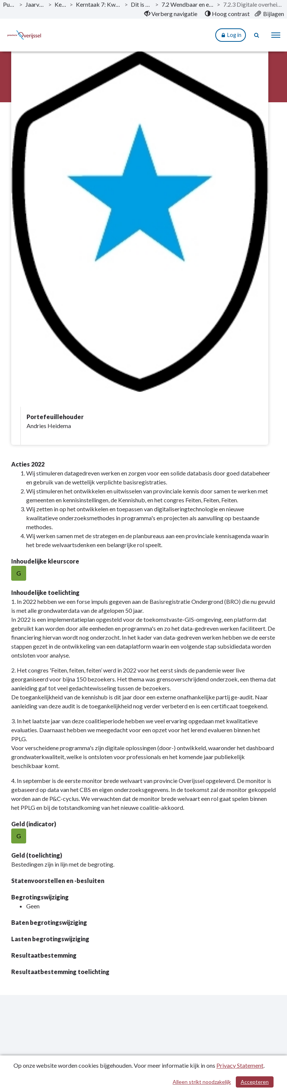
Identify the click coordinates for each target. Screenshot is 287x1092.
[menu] (275, 35)
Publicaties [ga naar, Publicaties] (9, 4)
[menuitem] (171, 14)
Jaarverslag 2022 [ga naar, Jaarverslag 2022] (35, 4)
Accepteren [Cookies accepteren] (255, 1082)
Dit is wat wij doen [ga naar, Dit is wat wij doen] (141, 4)
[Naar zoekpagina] (257, 35)
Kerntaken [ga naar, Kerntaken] (61, 4)
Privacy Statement (239, 1065)
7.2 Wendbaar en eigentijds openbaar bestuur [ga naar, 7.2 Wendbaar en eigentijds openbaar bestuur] (187, 4)
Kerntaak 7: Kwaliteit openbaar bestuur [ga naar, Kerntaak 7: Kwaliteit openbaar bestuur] (98, 4)
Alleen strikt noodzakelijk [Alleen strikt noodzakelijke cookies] (202, 1082)
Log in (230, 35)
